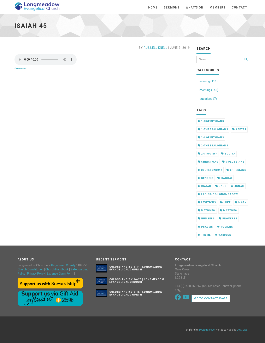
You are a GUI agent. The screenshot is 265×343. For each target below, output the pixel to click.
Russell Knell (155, 47)
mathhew (207, 210)
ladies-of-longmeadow (218, 194)
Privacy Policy (36, 273)
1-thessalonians (213, 129)
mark (241, 202)
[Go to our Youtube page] (186, 298)
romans (225, 226)
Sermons (171, 7)
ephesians (236, 170)
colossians (233, 161)
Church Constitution (30, 269)
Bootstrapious (207, 329)
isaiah (204, 186)
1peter (239, 129)
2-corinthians (211, 137)
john (221, 186)
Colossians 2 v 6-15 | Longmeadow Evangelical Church (136, 293)
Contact (239, 7)
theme (204, 235)
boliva (228, 153)
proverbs (228, 218)
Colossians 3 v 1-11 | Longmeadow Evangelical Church (136, 268)
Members (217, 7)
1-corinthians (211, 121)
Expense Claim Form (60, 273)
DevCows (242, 329)
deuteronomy (210, 170)
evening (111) (209, 81)
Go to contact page (210, 298)
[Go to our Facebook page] (178, 298)
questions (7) (208, 98)
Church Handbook (57, 269)
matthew (228, 210)
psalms (205, 226)
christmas (208, 161)
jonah (237, 186)
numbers (206, 218)
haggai (224, 178)
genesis (205, 178)
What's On (194, 7)
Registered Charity (63, 265)
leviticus (207, 202)
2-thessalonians (213, 145)
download (20, 68)
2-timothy (207, 153)
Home (153, 7)
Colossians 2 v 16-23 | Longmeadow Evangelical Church (136, 280)
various (223, 235)
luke (225, 202)
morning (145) (209, 90)
